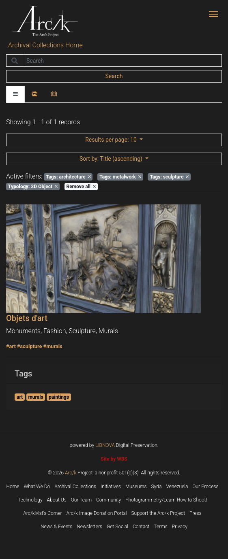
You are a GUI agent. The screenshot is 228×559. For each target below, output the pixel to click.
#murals (52, 346)
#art (11, 346)
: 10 (111, 139)
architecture (68, 177)
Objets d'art (26, 318)
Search (114, 76)
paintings (59, 397)
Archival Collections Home (45, 45)
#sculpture (29, 346)
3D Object (33, 186)
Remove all (80, 186)
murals (35, 397)
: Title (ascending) (112, 158)
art (20, 397)
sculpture (169, 177)
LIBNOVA (105, 445)
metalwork (120, 177)
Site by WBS (114, 459)
